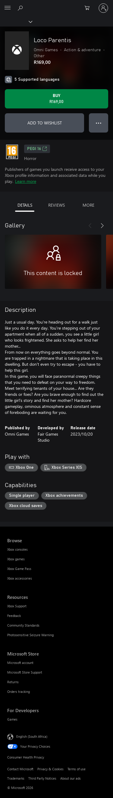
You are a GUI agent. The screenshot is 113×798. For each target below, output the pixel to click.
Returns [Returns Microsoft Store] (13, 682)
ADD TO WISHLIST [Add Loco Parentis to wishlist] (44, 123)
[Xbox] (16, 21)
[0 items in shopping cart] (89, 8)
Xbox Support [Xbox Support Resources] (17, 606)
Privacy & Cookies (50, 769)
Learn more (25, 181)
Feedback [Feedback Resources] (14, 616)
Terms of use (76, 769)
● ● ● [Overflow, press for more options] (99, 122)
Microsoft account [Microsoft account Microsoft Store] (20, 663)
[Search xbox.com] (21, 8)
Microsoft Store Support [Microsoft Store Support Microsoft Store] (24, 672)
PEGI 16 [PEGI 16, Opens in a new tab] (37, 148)
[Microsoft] (56, 4)
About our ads (70, 778)
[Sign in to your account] (103, 8)
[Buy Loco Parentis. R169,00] (56, 98)
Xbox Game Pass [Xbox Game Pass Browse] (19, 569)
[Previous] (90, 225)
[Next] (102, 225)
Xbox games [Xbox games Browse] (16, 559)
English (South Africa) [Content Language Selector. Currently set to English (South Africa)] (31, 736)
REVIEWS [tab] (56, 205)
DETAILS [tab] (24, 205)
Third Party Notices (42, 778)
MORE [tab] (88, 205)
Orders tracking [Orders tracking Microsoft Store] (18, 691)
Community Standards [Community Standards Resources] (23, 625)
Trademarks (15, 778)
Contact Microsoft (20, 769)
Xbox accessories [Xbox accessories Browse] (19, 578)
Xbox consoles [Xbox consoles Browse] (17, 549)
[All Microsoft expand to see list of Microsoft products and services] (7, 8)
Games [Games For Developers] (12, 719)
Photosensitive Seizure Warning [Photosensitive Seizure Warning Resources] (30, 635)
